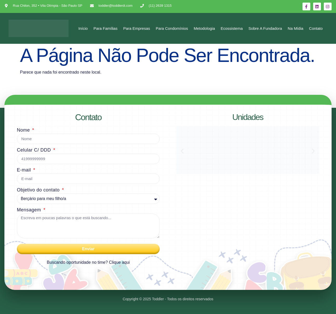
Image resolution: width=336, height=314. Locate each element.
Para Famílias (105, 28)
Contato (316, 28)
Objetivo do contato (39, 189)
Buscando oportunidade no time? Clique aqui (88, 262)
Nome (24, 130)
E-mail (24, 170)
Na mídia (295, 28)
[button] (182, 151)
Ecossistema (232, 28)
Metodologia (204, 28)
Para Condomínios (172, 28)
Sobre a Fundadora (265, 28)
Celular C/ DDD (34, 150)
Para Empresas (136, 28)
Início (83, 28)
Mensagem (30, 209)
